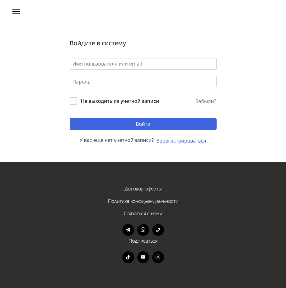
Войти (143, 124)
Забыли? (205, 101)
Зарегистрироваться (181, 140)
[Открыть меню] (16, 11)
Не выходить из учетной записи (120, 101)
